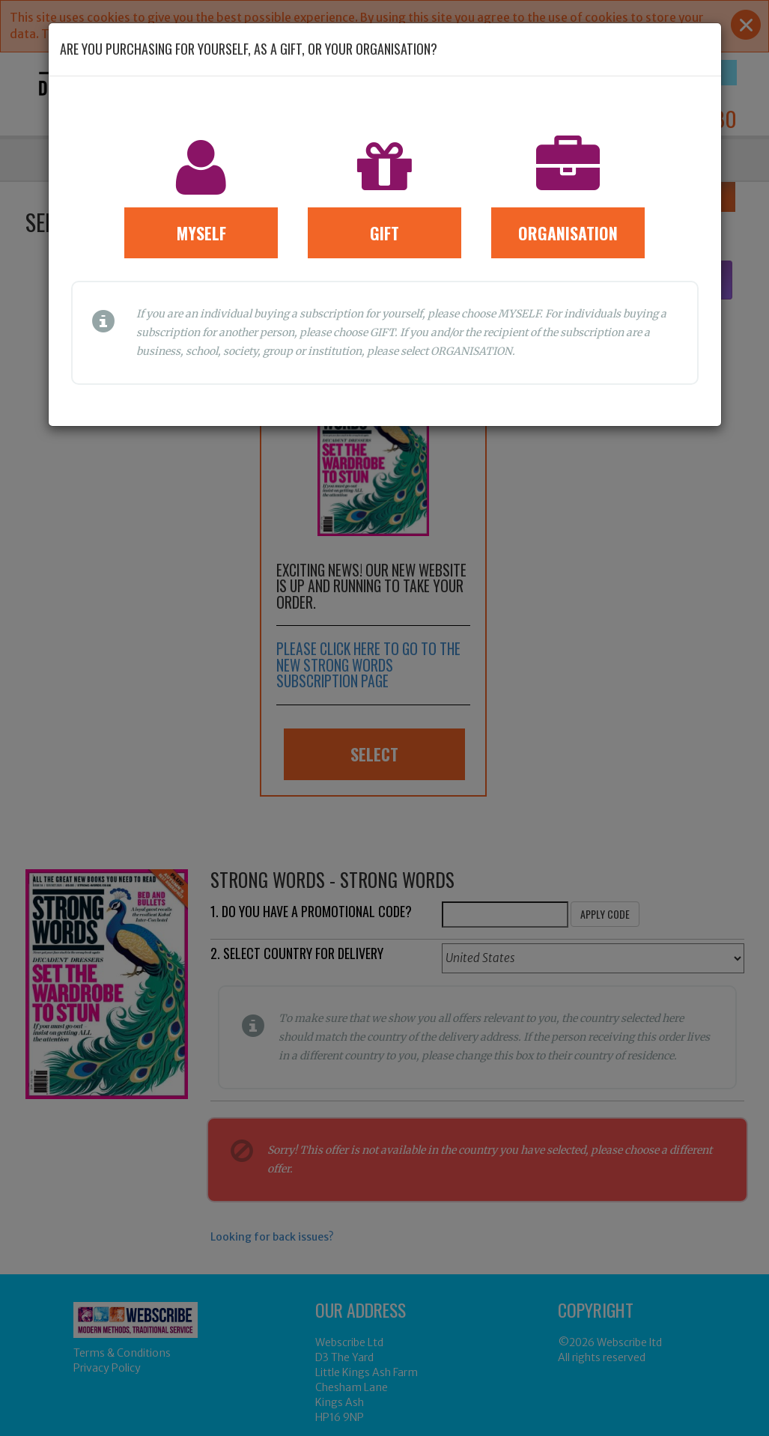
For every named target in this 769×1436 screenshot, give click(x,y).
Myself (201, 233)
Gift (384, 233)
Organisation (568, 233)
